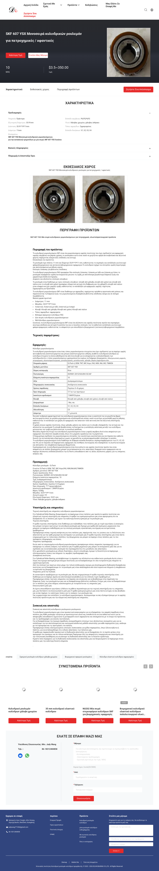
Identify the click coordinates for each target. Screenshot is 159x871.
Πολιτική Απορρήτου (90, 862)
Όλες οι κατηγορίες (86, 841)
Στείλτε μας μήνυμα (38, 55)
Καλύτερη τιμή (15, 55)
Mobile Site (75, 862)
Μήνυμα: (77, 743)
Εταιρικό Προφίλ (55, 820)
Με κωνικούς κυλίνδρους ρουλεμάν (88, 836)
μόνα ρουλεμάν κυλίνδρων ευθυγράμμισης (88, 829)
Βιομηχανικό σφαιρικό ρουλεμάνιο (78, 657)
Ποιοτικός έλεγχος (56, 829)
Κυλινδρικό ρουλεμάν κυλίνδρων (87, 822)
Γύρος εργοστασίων (56, 825)
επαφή (52, 834)
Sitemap (64, 862)
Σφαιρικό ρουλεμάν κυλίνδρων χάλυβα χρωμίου (38, 657)
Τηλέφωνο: (78, 785)
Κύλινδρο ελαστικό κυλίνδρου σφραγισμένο (117, 657)
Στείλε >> (116, 851)
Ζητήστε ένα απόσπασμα (138, 89)
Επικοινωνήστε (83, 798)
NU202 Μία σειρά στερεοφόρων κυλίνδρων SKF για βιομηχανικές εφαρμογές (98, 711)
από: (76, 772)
